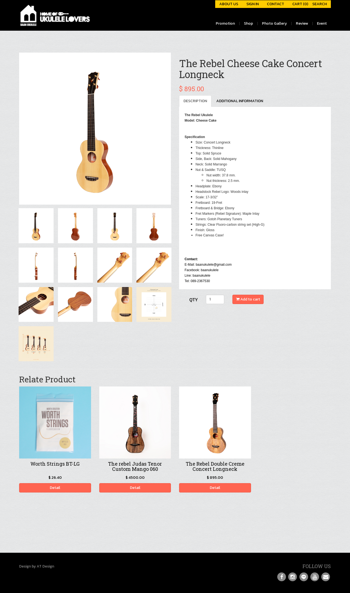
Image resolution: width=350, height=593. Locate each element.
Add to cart (248, 299)
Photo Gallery (274, 23)
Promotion (225, 23)
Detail (55, 488)
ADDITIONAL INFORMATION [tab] (239, 101)
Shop (248, 23)
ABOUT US (228, 4)
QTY (193, 299)
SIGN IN (252, 4)
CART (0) (300, 4)
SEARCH (319, 4)
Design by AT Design (36, 566)
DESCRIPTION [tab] (195, 101)
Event (322, 23)
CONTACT (275, 4)
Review (302, 23)
